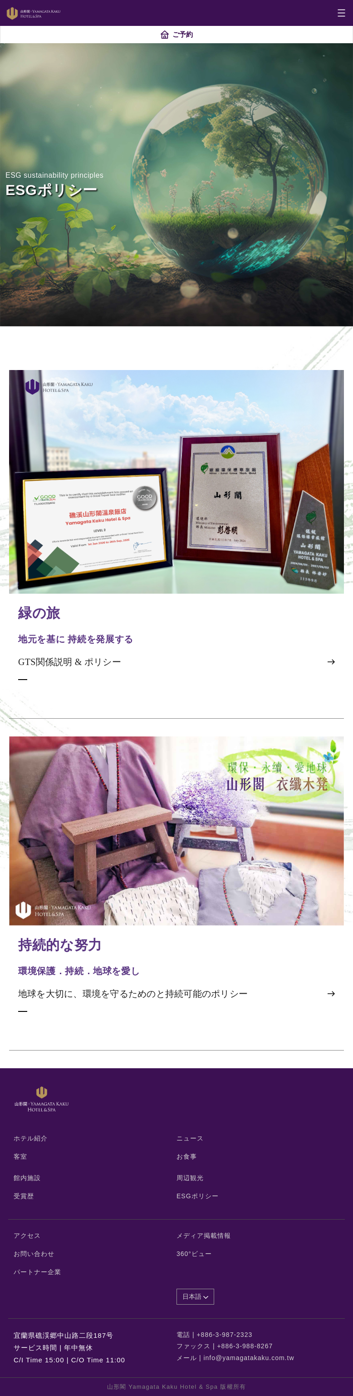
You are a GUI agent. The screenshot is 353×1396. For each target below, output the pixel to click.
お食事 (186, 1156)
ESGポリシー (197, 1196)
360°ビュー (194, 1253)
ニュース (190, 1138)
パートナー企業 (37, 1272)
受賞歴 (24, 1196)
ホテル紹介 (31, 1138)
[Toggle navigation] (341, 13)
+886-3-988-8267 (245, 1346)
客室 (20, 1156)
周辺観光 (190, 1177)
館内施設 (27, 1177)
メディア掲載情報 (203, 1235)
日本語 (195, 1296)
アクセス (27, 1235)
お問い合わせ (34, 1253)
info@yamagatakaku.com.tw (248, 1357)
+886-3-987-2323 (224, 1334)
